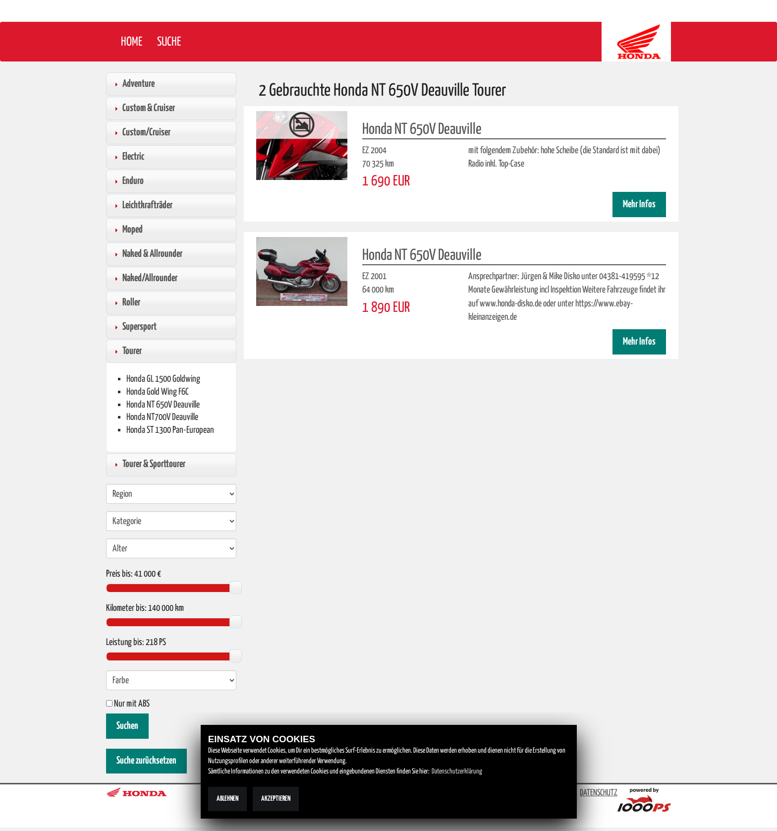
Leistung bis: (125, 642)
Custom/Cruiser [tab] (141, 132)
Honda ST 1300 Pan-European (170, 430)
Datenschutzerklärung (457, 771)
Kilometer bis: (126, 608)
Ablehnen (227, 798)
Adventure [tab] (133, 84)
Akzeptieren (275, 798)
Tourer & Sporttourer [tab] (148, 464)
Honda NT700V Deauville (162, 417)
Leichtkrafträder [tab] (142, 205)
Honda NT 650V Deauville (163, 405)
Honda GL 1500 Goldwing (163, 379)
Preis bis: (119, 574)
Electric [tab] (128, 157)
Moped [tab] (127, 230)
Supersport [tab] (134, 327)
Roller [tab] (126, 302)
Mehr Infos (639, 204)
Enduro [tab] (128, 181)
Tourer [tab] (127, 351)
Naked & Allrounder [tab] (147, 254)
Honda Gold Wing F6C (157, 392)
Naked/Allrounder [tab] (144, 278)
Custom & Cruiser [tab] (143, 108)
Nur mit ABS (128, 704)
